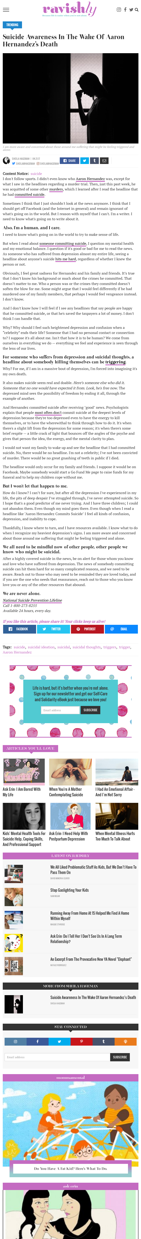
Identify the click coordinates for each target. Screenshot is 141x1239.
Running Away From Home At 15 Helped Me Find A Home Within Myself (89, 915)
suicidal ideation (41, 647)
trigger (124, 647)
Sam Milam (55, 896)
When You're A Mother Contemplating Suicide (66, 791)
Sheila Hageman (21, 158)
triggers (109, 647)
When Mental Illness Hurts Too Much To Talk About (115, 836)
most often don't (48, 412)
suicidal (63, 647)
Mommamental (70, 1077)
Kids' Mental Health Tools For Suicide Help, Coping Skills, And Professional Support (24, 838)
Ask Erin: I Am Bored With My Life (22, 791)
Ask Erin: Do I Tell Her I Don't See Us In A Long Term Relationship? (86, 938)
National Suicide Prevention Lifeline (32, 600)
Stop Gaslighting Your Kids (69, 890)
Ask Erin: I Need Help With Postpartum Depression (68, 836)
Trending (12, 25)
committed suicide (29, 194)
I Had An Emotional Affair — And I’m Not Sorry (115, 791)
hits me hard (65, 258)
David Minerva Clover (59, 878)
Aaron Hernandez (90, 178)
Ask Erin (70, 1186)
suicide (36, 173)
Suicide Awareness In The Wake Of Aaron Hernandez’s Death (93, 997)
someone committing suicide (62, 243)
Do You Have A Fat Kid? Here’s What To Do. (70, 1168)
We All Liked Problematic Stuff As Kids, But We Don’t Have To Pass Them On (93, 869)
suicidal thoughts (87, 647)
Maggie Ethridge (57, 924)
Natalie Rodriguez (58, 965)
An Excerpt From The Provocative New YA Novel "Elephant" (91, 959)
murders (56, 189)
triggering (115, 362)
